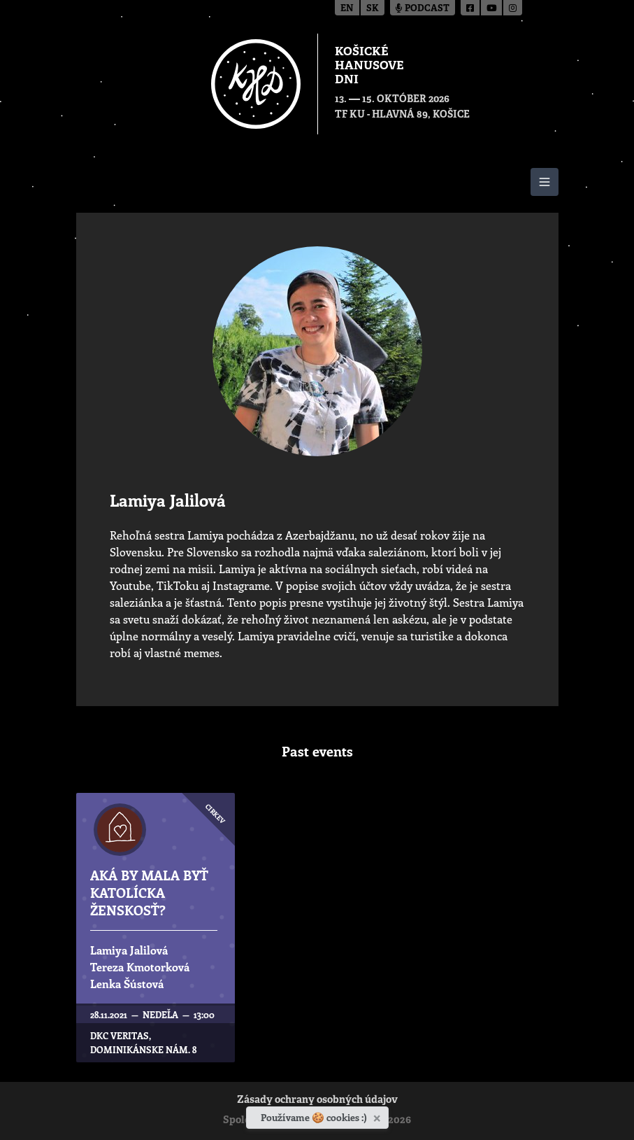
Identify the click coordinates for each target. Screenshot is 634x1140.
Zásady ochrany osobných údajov (317, 1100)
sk (372, 8)
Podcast (422, 8)
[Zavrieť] (378, 1115)
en (347, 8)
